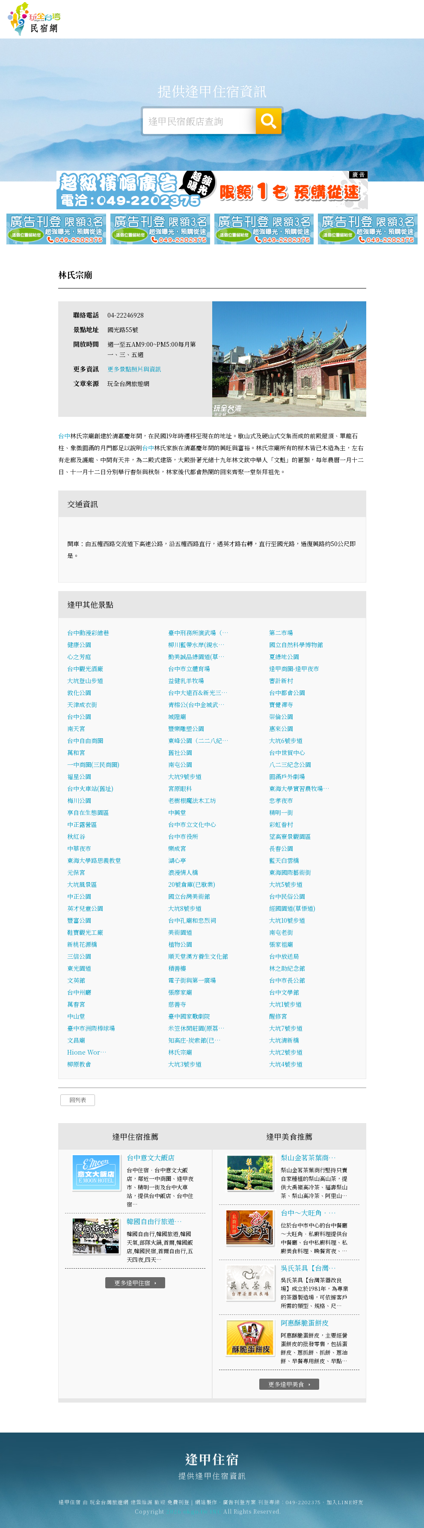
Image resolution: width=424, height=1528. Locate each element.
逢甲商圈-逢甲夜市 (294, 669)
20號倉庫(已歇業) (191, 885)
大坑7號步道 (285, 1029)
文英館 (76, 981)
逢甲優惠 (325, 29)
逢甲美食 (298, 28)
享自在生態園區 (88, 813)
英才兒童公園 (85, 909)
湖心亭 (177, 861)
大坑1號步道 (285, 1005)
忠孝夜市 (281, 801)
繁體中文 (397, 8)
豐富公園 (79, 921)
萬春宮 (76, 1005)
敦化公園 (79, 693)
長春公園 (281, 849)
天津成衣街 (82, 705)
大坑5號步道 (285, 885)
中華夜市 (79, 849)
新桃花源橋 (82, 945)
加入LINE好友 (345, 1506)
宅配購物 (404, 34)
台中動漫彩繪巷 (88, 633)
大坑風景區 (82, 885)
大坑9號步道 (185, 777)
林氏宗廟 (180, 1053)
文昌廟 (76, 1041)
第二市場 (281, 633)
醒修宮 (278, 1017)
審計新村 (281, 681)
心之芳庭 (79, 657)
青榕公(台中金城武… (196, 705)
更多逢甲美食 (290, 1384)
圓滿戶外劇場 (287, 777)
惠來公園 (281, 729)
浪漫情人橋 (183, 873)
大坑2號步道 (285, 1053)
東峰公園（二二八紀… (198, 741)
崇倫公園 (281, 717)
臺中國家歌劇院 (189, 1017)
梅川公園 (79, 801)
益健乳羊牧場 (186, 681)
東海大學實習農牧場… (299, 789)
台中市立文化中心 (192, 825)
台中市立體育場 (189, 669)
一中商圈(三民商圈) (93, 765)
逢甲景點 (378, 33)
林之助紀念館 (287, 969)
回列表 (77, 1101)
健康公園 (79, 645)
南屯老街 (281, 933)
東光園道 (79, 969)
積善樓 (177, 969)
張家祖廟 (281, 945)
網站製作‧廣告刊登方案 (344, 9)
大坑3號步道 (185, 1065)
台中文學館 (284, 993)
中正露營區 (82, 825)
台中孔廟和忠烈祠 (192, 921)
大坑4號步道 (285, 1065)
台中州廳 (79, 993)
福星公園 (79, 777)
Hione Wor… (87, 1053)
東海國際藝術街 (290, 873)
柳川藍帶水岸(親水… (196, 645)
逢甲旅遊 (272, 27)
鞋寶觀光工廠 (85, 933)
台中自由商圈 (85, 741)
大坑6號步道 (285, 741)
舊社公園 (180, 753)
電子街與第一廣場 (192, 981)
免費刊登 (300, 9)
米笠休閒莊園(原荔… (196, 1029)
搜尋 (269, 121)
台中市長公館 (287, 981)
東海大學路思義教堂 (94, 861)
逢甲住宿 (34, 19)
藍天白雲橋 (284, 861)
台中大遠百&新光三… (198, 693)
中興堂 (177, 813)
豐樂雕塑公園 (186, 729)
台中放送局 (284, 957)
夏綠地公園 (284, 657)
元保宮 (76, 873)
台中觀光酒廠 (85, 669)
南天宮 (76, 729)
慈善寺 (177, 1005)
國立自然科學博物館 (296, 645)
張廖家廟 (180, 993)
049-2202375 (303, 1506)
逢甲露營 (245, 27)
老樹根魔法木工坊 (192, 801)
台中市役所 (183, 837)
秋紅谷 (76, 837)
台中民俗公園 (287, 897)
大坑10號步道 (287, 921)
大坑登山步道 (85, 681)
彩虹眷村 (281, 825)
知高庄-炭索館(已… (194, 1041)
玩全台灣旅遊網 (267, 9)
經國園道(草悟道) (292, 909)
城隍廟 (177, 717)
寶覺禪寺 (281, 705)
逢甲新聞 (351, 31)
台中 (64, 436)
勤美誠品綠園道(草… (196, 657)
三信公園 (79, 957)
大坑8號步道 (185, 909)
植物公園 (180, 945)
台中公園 (79, 717)
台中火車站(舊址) (90, 789)
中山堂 (76, 1017)
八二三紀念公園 (290, 765)
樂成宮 (177, 849)
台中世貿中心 (287, 753)
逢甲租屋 (219, 27)
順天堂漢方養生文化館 (198, 957)
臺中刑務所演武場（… (198, 633)
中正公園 (79, 897)
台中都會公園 (287, 693)
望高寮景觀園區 (290, 837)
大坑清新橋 (284, 1041)
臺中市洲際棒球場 (91, 1029)
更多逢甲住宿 (136, 1283)
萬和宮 (76, 753)
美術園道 (180, 933)
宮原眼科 (180, 789)
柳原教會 (79, 1065)
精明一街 (281, 813)
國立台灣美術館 (189, 897)
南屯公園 (180, 765)
